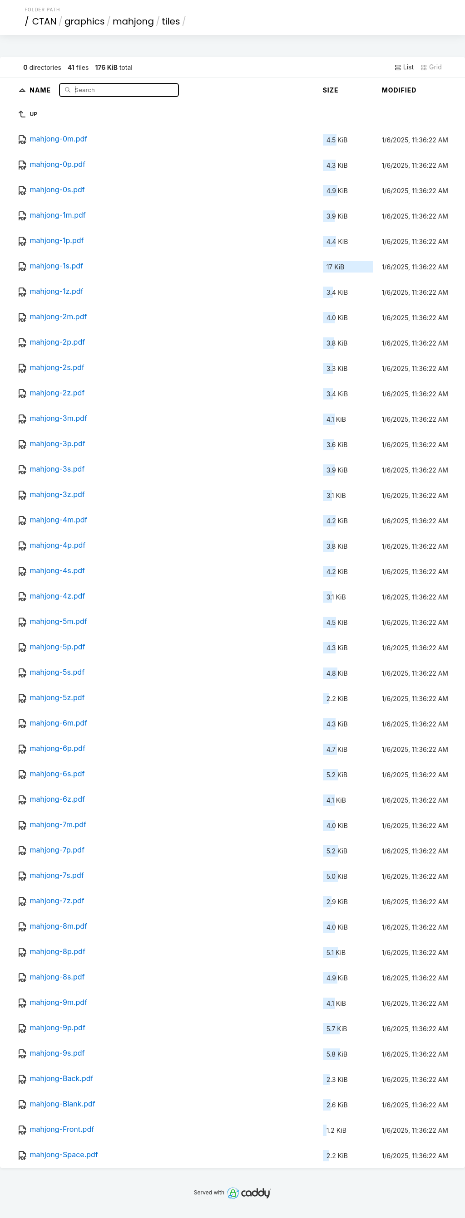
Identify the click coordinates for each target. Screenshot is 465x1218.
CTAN (44, 21)
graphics (84, 21)
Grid (431, 67)
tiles (171, 21)
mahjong (133, 21)
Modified (399, 90)
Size (331, 90)
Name (41, 89)
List (404, 67)
